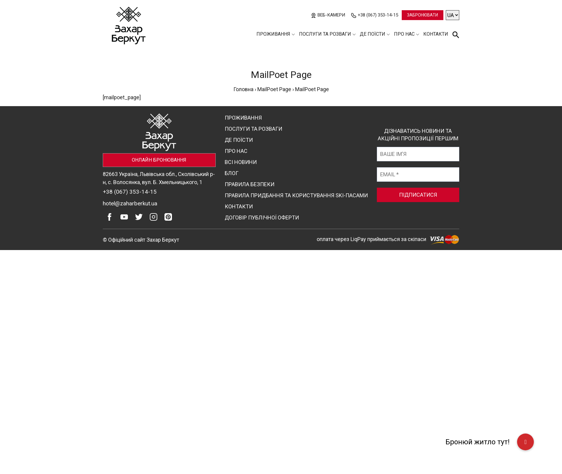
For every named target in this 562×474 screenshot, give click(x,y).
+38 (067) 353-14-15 (378, 15)
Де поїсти (372, 34)
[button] (525, 442)
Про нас (404, 34)
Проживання (273, 34)
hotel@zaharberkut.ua (130, 203)
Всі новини (241, 162)
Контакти (435, 34)
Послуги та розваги (325, 34)
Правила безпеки (249, 184)
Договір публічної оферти (262, 217)
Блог (231, 173)
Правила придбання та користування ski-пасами (296, 195)
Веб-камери (331, 15)
